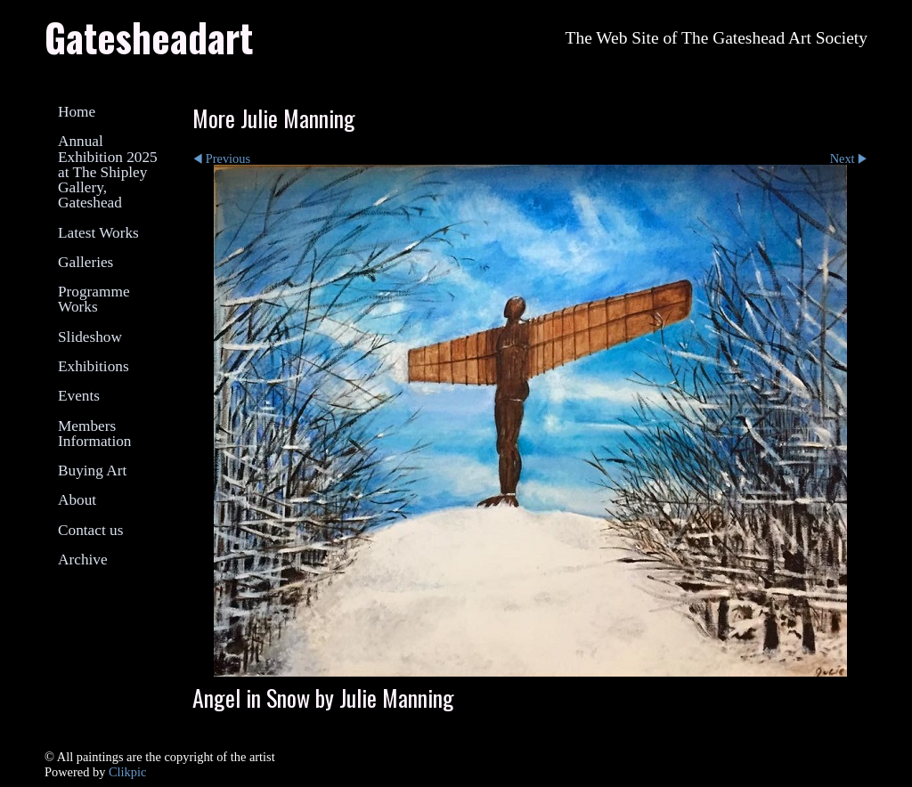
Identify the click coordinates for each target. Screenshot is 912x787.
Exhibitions (93, 366)
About (77, 499)
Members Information (94, 434)
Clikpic (127, 772)
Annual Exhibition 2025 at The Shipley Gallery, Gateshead (108, 172)
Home (76, 111)
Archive (83, 559)
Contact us (90, 530)
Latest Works (98, 232)
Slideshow (90, 337)
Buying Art (92, 470)
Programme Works (94, 299)
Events (79, 395)
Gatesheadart (149, 36)
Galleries (85, 262)
